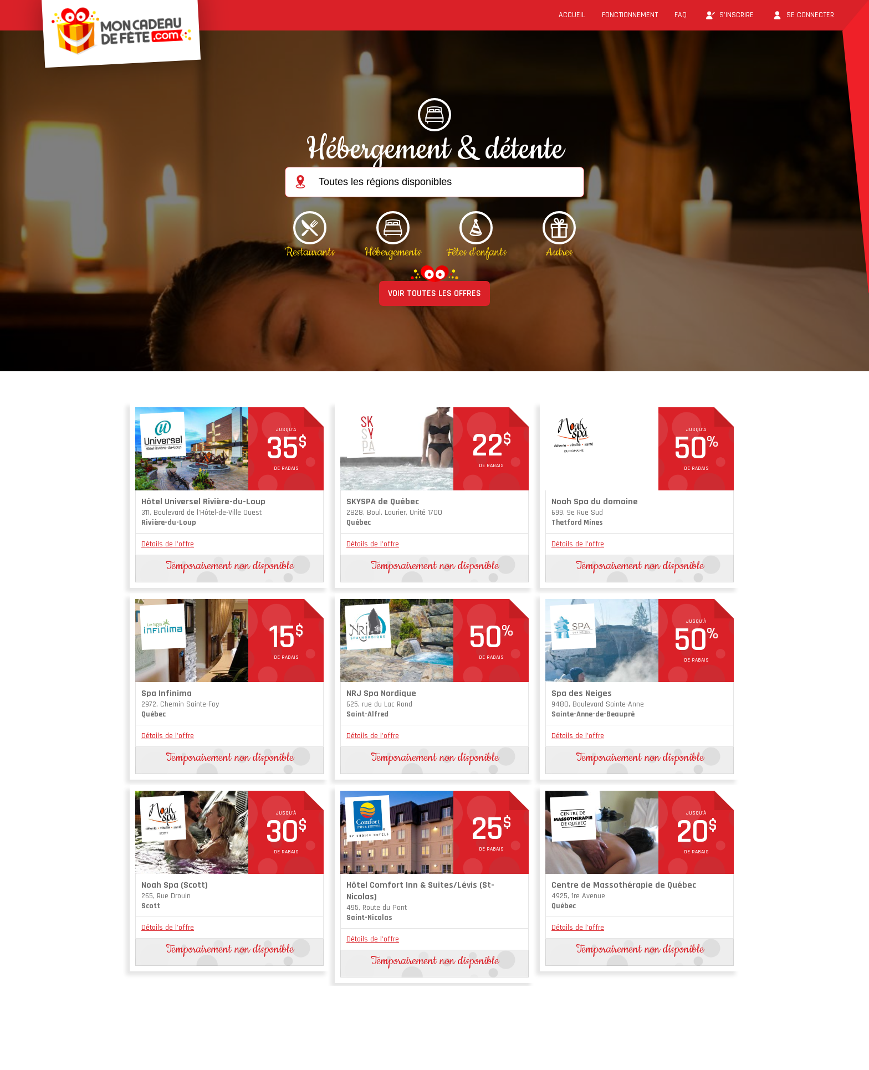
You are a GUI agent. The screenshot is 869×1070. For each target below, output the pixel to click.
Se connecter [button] (802, 15)
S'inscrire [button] (728, 15)
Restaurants (310, 252)
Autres (559, 252)
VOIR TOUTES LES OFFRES (434, 293)
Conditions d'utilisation (230, 1050)
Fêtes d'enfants (476, 252)
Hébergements (393, 252)
